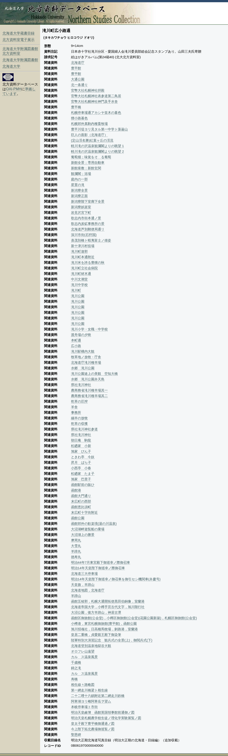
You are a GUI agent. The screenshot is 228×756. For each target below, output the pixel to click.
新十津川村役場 (82, 246)
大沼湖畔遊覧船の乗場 (87, 529)
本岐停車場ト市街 (84, 707)
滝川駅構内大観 (82, 351)
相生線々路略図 (82, 684)
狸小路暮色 (79, 118)
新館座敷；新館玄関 (86, 168)
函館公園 (77, 518)
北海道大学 (11, 66)
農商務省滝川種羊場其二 (89, 396)
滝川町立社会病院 (84, 268)
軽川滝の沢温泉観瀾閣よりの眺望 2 (97, 151)
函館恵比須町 (81, 507)
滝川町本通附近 (82, 257)
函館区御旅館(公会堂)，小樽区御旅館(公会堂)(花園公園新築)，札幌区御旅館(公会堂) (134, 618)
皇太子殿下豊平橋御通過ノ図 (92, 723)
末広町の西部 (81, 501)
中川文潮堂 (79, 279)
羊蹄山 (76, 596)
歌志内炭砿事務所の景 (87, 223)
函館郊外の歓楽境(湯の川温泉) (94, 523)
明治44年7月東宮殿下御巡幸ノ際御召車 (100, 562)
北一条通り (79, 85)
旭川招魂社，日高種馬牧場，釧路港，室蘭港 (104, 629)
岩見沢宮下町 (81, 212)
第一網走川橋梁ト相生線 (89, 690)
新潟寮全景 (79, 190)
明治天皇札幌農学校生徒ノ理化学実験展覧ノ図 (106, 718)
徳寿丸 (76, 557)
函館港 (76, 490)
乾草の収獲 (79, 423)
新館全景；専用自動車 (87, 162)
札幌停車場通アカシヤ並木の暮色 (96, 112)
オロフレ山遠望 (82, 651)
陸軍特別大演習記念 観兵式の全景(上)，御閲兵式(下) (111, 640)
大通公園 (77, 79)
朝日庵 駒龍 (81, 440)
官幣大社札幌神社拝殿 (87, 90)
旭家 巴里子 (81, 479)
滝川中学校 (79, 285)
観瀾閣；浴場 (81, 174)
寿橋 (74, 679)
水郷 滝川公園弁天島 (87, 379)
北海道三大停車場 (84, 573)
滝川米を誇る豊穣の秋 (87, 262)
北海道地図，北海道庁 (87, 590)
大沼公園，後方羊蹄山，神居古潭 (96, 612)
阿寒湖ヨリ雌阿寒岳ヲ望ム (91, 701)
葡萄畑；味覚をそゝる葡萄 (91, 157)
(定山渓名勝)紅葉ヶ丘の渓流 (92, 140)
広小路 (76, 346)
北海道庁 (77, 62)
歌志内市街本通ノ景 (86, 218)
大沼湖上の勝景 (82, 535)
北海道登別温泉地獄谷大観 (91, 646)
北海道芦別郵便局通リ (87, 229)
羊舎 (74, 407)
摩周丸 (76, 540)
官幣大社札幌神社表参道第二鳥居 (96, 96)
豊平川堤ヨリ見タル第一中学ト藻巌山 (99, 129)
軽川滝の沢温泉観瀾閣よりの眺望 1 (97, 146)
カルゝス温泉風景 (84, 657)
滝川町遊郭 (79, 251)
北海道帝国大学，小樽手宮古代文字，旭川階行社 (108, 607)
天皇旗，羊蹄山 (82, 584)
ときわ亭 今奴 (82, 457)
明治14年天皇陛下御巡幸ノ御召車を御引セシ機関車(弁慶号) (116, 579)
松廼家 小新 (81, 446)
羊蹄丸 (76, 551)
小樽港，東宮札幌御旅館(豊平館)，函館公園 (104, 623)
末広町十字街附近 (84, 512)
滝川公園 (77, 296)
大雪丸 (76, 546)
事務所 (76, 412)
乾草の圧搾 (79, 401)
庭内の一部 (79, 179)
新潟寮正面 (79, 196)
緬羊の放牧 (79, 418)
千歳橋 (76, 662)
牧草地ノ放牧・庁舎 (86, 357)
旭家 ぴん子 (81, 451)
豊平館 (76, 68)
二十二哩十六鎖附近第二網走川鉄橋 (97, 696)
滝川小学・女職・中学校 (89, 329)
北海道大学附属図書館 (20, 60)
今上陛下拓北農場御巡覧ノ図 (92, 729)
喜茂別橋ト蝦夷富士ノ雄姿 (91, 240)
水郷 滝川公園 (82, 368)
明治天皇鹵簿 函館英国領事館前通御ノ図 (102, 712)
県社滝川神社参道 (84, 429)
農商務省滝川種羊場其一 (89, 390)
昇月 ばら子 (81, 462)
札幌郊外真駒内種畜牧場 (89, 124)
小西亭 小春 (81, 468)
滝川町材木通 (81, 273)
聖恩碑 (76, 734)
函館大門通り (81, 496)
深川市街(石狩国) (84, 235)
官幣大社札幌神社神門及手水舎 (94, 101)
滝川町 (76, 290)
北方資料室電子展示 (18, 40)
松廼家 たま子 (82, 473)
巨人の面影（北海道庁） (89, 135)
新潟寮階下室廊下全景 (87, 201)
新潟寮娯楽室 (81, 207)
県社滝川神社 (81, 385)
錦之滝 (76, 668)
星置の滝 (77, 185)
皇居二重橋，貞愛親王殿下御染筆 (96, 634)
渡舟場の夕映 (81, 335)
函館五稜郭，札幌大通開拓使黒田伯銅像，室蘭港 (108, 601)
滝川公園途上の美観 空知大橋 (94, 373)
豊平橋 (76, 107)
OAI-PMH (13, 89)
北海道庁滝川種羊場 (86, 362)
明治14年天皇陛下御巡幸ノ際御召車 (98, 568)
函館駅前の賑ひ (82, 485)
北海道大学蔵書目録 (18, 33)
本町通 (76, 340)
